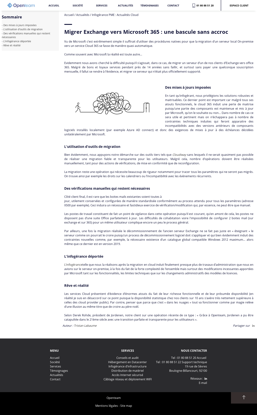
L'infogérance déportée (17, 41)
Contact (173, 5)
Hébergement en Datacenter (127, 362)
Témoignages (149, 5)
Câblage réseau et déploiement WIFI (128, 379)
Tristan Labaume (85, 326)
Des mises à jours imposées (21, 25)
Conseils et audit (127, 358)
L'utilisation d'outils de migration (23, 29)
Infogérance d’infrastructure (128, 366)
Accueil (54, 5)
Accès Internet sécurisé (127, 375)
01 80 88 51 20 (204, 5)
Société (78, 5)
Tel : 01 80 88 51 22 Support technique (181, 362)
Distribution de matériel (127, 371)
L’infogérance (73, 265)
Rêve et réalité (12, 45)
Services (101, 5)
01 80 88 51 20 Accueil (192, 358)
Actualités (125, 5)
